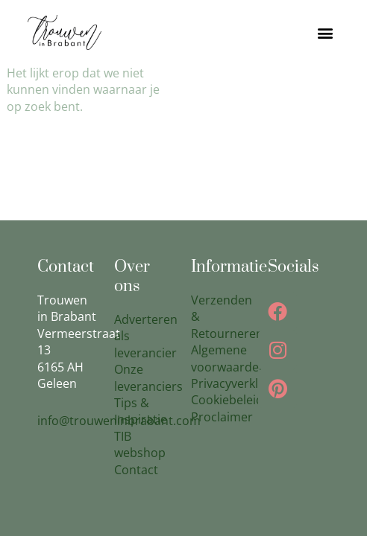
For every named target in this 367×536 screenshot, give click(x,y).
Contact (136, 470)
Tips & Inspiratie (140, 411)
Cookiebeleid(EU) (238, 400)
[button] (325, 32)
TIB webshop (140, 444)
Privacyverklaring (239, 383)
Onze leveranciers (148, 377)
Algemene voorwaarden (228, 358)
